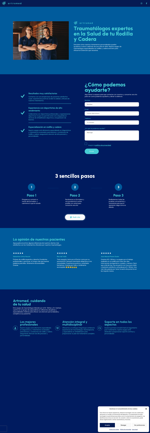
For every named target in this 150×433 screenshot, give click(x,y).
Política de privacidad (125, 429)
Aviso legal (135, 429)
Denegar (123, 425)
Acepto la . (99, 145)
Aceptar (107, 425)
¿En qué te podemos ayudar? (95, 128)
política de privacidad (103, 145)
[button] (146, 409)
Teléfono (88, 118)
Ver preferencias (139, 425)
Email (86, 109)
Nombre (87, 100)
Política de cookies (114, 429)
